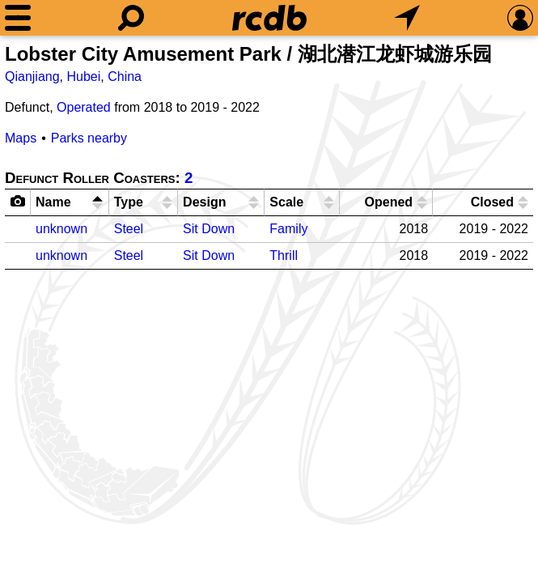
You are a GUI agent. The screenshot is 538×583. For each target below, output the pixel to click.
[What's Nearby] (407, 18)
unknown (61, 229)
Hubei (84, 76)
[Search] (131, 18)
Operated (84, 107)
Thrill (283, 255)
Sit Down (209, 229)
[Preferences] (520, 18)
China (125, 76)
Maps (20, 138)
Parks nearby (89, 138)
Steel (128, 229)
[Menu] (18, 18)
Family (288, 229)
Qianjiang (32, 76)
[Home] (269, 18)
